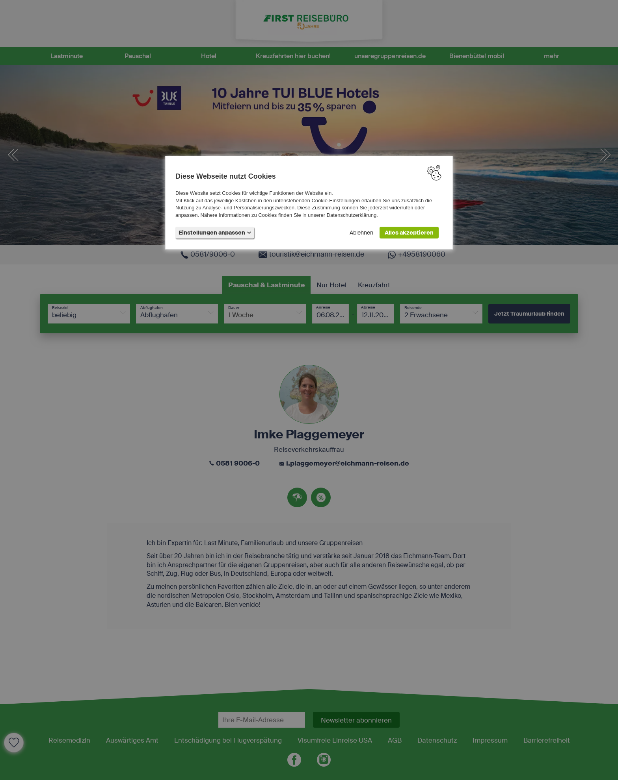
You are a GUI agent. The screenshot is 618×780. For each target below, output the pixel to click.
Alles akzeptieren (409, 233)
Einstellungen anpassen (215, 233)
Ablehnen (361, 233)
